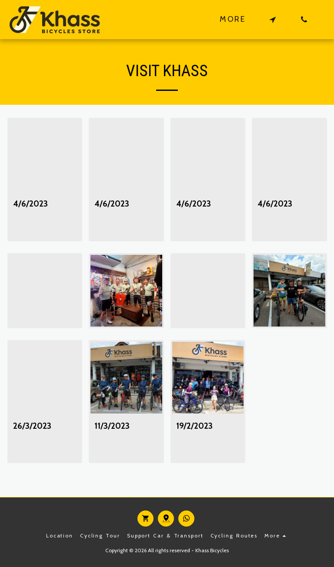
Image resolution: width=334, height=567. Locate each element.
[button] (272, 19)
